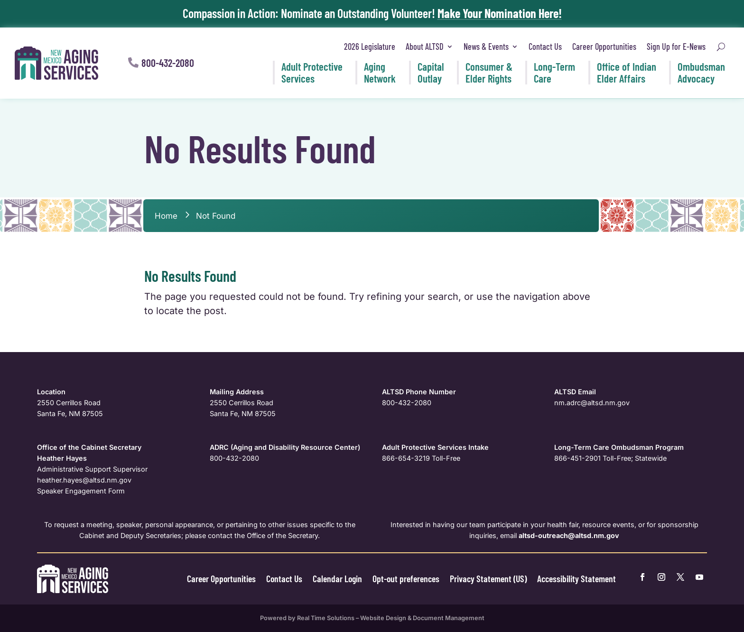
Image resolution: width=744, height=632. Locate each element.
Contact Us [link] (545, 46)
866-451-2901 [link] (577, 458)
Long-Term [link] (554, 72)
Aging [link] (380, 72)
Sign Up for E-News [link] (676, 46)
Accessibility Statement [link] (576, 578)
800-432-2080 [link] (406, 403)
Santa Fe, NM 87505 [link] (70, 413)
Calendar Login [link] (337, 578)
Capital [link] (431, 72)
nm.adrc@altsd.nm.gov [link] (592, 403)
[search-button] (721, 46)
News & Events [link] (486, 46)
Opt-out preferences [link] (405, 578)
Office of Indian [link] (626, 72)
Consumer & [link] (488, 72)
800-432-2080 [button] (167, 62)
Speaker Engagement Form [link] (81, 491)
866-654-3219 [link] (406, 458)
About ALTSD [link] (425, 46)
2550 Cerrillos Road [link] (69, 403)
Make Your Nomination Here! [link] (499, 13)
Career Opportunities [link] (604, 46)
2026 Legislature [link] (369, 46)
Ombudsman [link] (701, 72)
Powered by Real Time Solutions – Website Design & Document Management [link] (372, 618)
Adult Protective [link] (312, 72)
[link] (56, 63)
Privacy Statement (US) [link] (488, 578)
